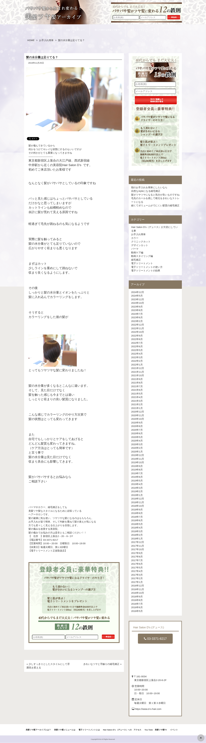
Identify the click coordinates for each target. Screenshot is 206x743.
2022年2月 (137, 361)
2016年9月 (137, 596)
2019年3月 (137, 487)
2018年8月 (137, 513)
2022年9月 (137, 335)
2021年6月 (137, 389)
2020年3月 (137, 444)
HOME (31, 40)
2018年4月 (137, 527)
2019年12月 (137, 455)
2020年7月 (137, 429)
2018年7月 (137, 516)
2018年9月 (137, 509)
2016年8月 (137, 600)
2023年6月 (137, 317)
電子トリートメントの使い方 (147, 267)
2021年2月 (137, 404)
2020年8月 (137, 426)
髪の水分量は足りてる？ (42, 57)
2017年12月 (137, 542)
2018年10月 (137, 505)
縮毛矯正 (136, 259)
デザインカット (139, 245)
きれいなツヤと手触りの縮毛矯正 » (102, 664)
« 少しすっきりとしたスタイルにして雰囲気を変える (48, 666)
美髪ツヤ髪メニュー (75, 30)
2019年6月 (137, 476)
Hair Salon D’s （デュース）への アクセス (122, 730)
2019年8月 (137, 469)
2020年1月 (137, 451)
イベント (174, 730)
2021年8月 (137, 382)
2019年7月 (137, 473)
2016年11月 (137, 589)
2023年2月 (137, 321)
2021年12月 (137, 368)
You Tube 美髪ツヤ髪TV (156, 730)
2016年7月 (137, 603)
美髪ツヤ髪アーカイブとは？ (42, 30)
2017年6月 (137, 563)
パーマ (134, 248)
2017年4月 (137, 571)
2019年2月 (137, 491)
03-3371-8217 (155, 638)
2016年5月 (137, 611)
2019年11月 (137, 458)
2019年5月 (137, 480)
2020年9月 (137, 422)
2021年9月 (137, 379)
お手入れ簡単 (46, 40)
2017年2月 (137, 578)
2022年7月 (137, 342)
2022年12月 (137, 324)
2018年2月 (137, 534)
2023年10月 (137, 303)
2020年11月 (137, 415)
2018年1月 (137, 538)
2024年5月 (137, 295)
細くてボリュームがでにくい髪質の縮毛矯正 (155, 205)
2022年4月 (137, 353)
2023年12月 (137, 299)
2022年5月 (137, 350)
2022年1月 (137, 364)
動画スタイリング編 (142, 256)
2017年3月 (137, 574)
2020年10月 (137, 418)
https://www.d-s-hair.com (148, 709)
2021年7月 (137, 386)
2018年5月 (137, 524)
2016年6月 (137, 607)
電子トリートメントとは (141, 30)
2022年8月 (137, 339)
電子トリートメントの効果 (145, 270)
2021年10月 (137, 375)
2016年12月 (137, 585)
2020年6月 (137, 433)
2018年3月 (137, 531)
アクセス (167, 30)
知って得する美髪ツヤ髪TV (107, 30)
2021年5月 (137, 393)
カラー (134, 238)
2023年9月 (137, 306)
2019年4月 (137, 484)
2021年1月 (137, 408)
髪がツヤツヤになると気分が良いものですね (155, 194)
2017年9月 (137, 553)
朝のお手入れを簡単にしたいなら (149, 187)
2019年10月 (137, 462)
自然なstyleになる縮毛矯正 (145, 191)
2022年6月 (137, 346)
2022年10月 (137, 332)
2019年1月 (137, 495)
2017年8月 (137, 556)
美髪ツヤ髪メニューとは (64, 730)
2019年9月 (137, 466)
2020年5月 (137, 437)
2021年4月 (137, 397)
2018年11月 (137, 502)
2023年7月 (137, 313)
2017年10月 (137, 549)
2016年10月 (137, 592)
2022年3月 (137, 357)
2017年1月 (137, 582)
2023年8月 (137, 310)
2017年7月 (137, 560)
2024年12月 (137, 292)
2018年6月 (137, 520)
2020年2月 (137, 447)
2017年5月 (137, 567)
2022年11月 (137, 328)
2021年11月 (137, 371)
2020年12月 (137, 411)
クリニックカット (140, 241)
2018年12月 (137, 498)
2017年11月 (137, 545)
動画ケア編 (137, 252)
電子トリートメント (142, 263)
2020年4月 (137, 440)
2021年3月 (137, 400)
